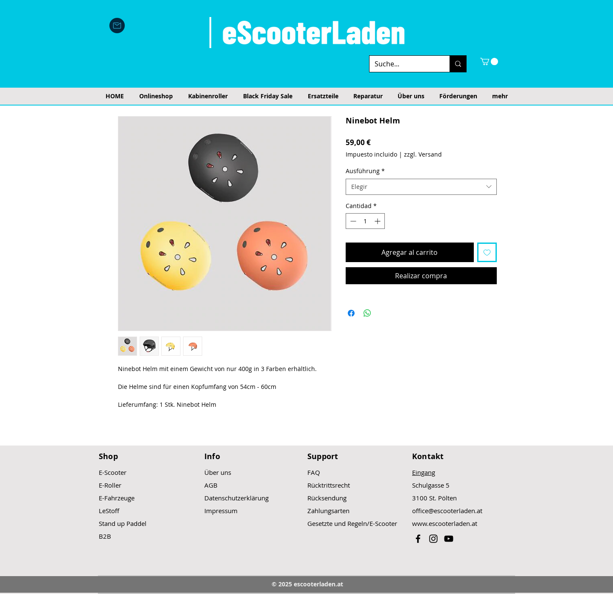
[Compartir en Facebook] (351, 313)
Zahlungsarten (328, 510)
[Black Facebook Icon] (418, 538)
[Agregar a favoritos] (487, 252)
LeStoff (109, 510)
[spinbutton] (365, 221)
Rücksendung (327, 498)
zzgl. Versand (423, 154)
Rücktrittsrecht (328, 485)
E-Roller (110, 485)
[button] (489, 61)
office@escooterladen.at (447, 510)
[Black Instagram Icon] (433, 538)
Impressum (221, 510)
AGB (211, 485)
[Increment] (378, 221)
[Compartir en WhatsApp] (367, 313)
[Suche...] (403, 64)
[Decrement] (352, 221)
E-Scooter (112, 472)
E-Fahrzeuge (117, 498)
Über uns (217, 472)
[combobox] (421, 187)
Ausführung (365, 171)
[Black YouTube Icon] (448, 538)
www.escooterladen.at (444, 523)
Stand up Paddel (122, 523)
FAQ (313, 472)
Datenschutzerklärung (236, 498)
